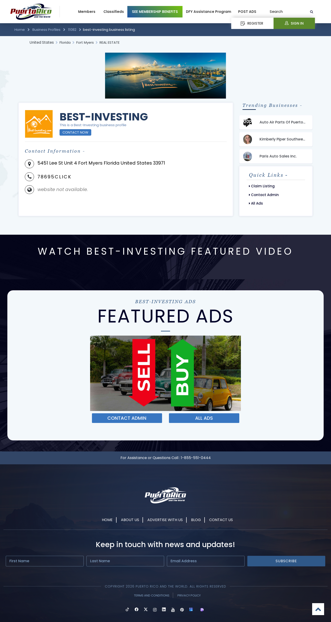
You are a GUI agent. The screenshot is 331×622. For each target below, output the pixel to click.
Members (86, 11)
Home (20, 29)
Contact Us (221, 519)
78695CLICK (54, 177)
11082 (72, 29)
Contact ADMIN (126, 418)
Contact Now (75, 132)
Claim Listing (262, 186)
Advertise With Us (165, 519)
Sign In (294, 23)
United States (41, 42)
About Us (130, 519)
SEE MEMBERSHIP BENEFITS (155, 11)
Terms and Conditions (151, 595)
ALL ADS (204, 418)
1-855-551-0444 (196, 457)
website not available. (62, 189)
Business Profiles (46, 29)
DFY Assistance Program (208, 11)
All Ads (256, 203)
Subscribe (286, 561)
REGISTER (252, 23)
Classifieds (113, 11)
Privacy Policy (189, 595)
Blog (196, 519)
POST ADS (247, 11)
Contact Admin (264, 194)
